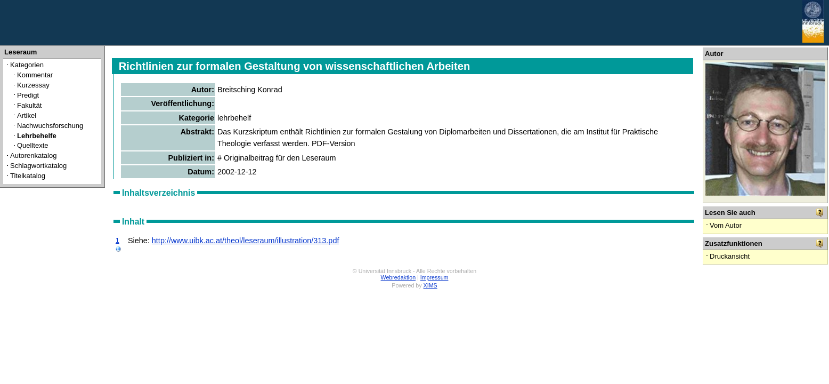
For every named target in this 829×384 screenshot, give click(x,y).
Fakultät (29, 105)
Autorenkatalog (33, 155)
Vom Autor (726, 225)
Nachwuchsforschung (50, 126)
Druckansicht (730, 256)
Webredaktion (398, 277)
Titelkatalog (27, 176)
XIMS (430, 285)
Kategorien (27, 65)
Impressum (434, 277)
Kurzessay (33, 85)
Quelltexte (32, 145)
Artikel (26, 115)
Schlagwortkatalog (38, 166)
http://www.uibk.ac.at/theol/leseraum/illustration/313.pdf (245, 240)
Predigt (28, 95)
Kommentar (35, 75)
